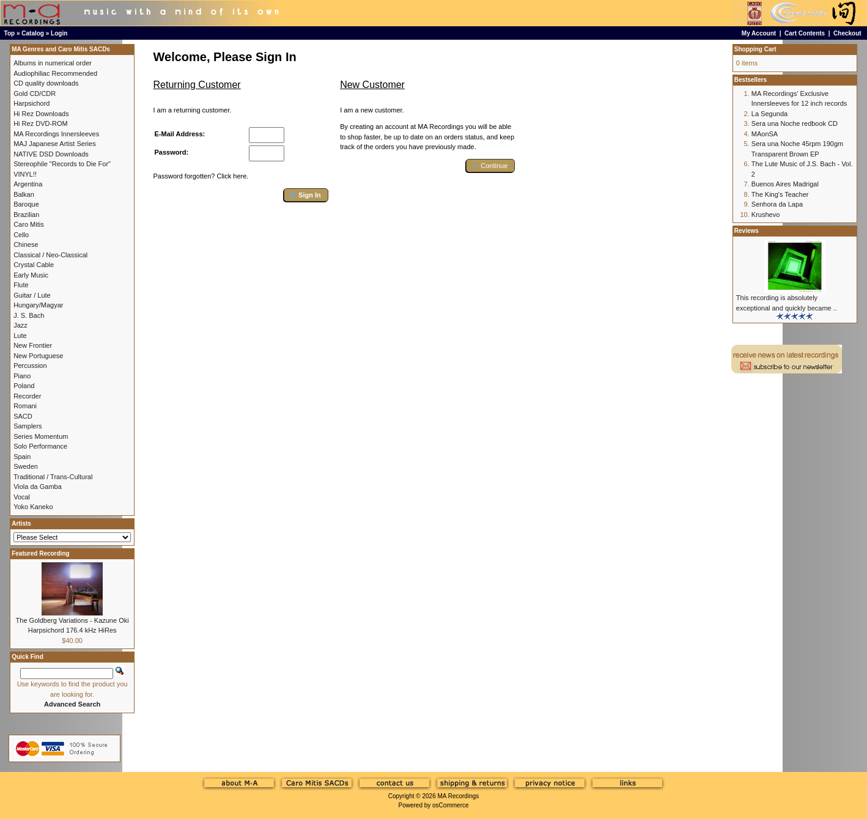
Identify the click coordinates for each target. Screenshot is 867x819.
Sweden (25, 466)
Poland (23, 385)
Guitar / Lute (32, 295)
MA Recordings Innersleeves (56, 134)
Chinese (25, 244)
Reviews (746, 230)
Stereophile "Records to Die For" (62, 163)
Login (59, 33)
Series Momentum (40, 436)
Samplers (27, 426)
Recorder (27, 396)
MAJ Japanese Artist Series (54, 143)
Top (9, 33)
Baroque (26, 204)
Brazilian (26, 214)
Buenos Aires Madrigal (785, 184)
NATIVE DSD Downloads (51, 154)
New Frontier (32, 345)
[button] (306, 195)
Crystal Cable (33, 264)
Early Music (30, 275)
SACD (22, 416)
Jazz (20, 325)
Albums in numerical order (52, 63)
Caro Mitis (28, 224)
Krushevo (765, 214)
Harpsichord (31, 103)
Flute (20, 284)
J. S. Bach (28, 315)
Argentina (27, 184)
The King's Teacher (780, 194)
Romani (25, 405)
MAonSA (764, 134)
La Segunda (769, 113)
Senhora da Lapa (777, 204)
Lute (19, 335)
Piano (22, 376)
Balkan (23, 194)
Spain (22, 456)
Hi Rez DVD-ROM (40, 123)
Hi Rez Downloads (40, 113)
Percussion (29, 365)
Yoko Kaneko (33, 506)
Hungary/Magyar (38, 305)
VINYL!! (25, 174)
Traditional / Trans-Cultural (52, 476)
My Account (759, 33)
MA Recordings (458, 796)
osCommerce (450, 805)
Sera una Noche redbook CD (794, 123)
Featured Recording (40, 553)
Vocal (21, 497)
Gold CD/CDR (34, 93)
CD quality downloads (45, 83)
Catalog (32, 33)
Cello (21, 234)
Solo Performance (40, 446)
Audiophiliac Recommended (55, 73)
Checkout (847, 33)
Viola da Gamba (37, 486)
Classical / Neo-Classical (50, 255)
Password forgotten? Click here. (201, 176)
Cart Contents (804, 33)
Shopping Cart (755, 49)
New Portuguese (38, 355)
